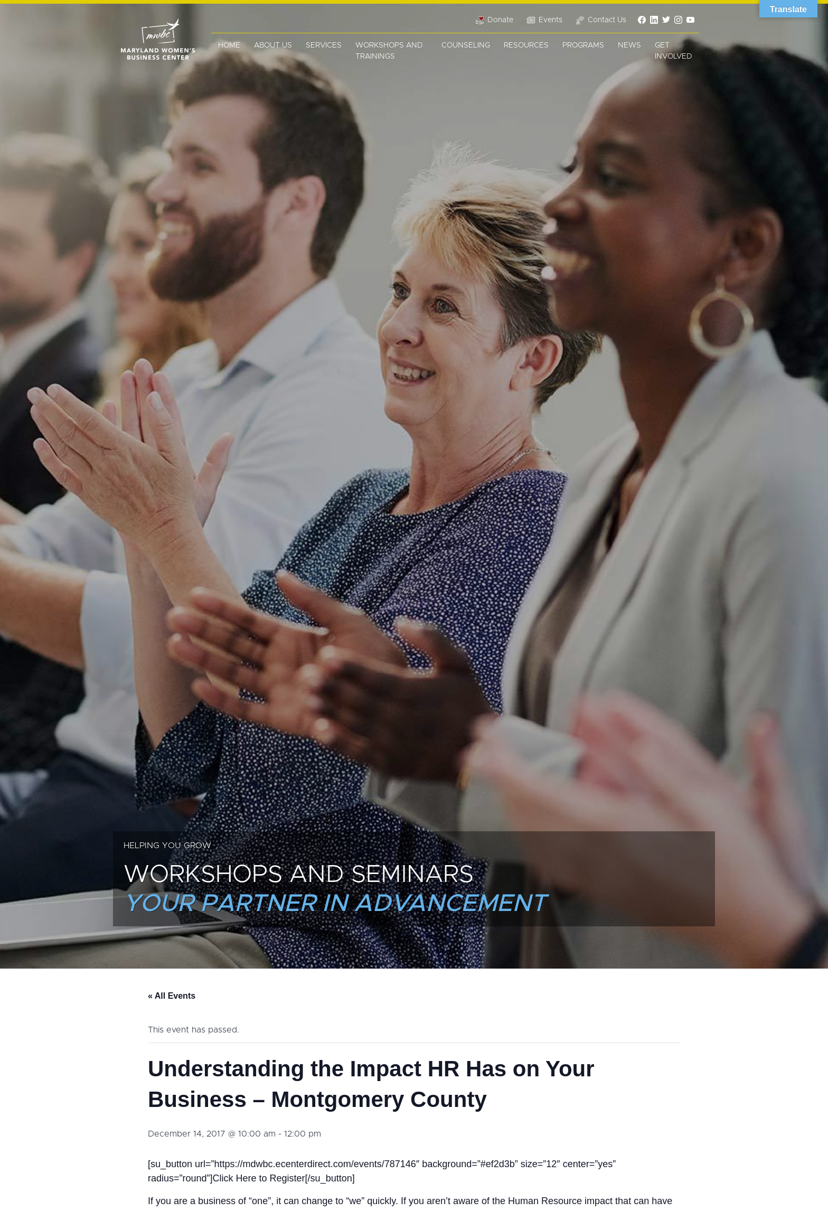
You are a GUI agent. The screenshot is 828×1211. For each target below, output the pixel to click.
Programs (583, 45)
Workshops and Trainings (389, 51)
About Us (273, 45)
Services (324, 45)
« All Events (171, 995)
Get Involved (673, 51)
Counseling (465, 45)
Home (229, 45)
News (629, 45)
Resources (526, 45)
